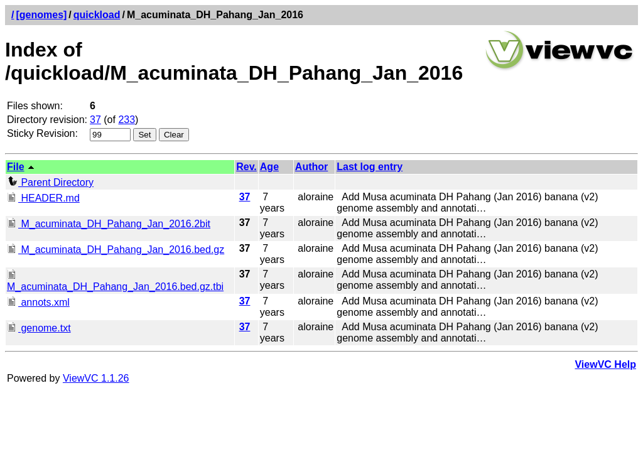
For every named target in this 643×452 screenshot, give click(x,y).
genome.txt (39, 328)
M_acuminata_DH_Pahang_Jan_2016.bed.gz (115, 249)
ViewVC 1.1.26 (96, 378)
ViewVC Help (605, 364)
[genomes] (41, 14)
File (15, 166)
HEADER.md (43, 198)
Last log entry (370, 166)
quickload (97, 14)
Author (311, 166)
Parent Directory (50, 182)
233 (126, 119)
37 (95, 119)
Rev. (246, 166)
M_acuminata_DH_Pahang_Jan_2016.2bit (108, 223)
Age (269, 166)
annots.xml (38, 302)
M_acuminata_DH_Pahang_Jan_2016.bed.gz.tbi (115, 281)
